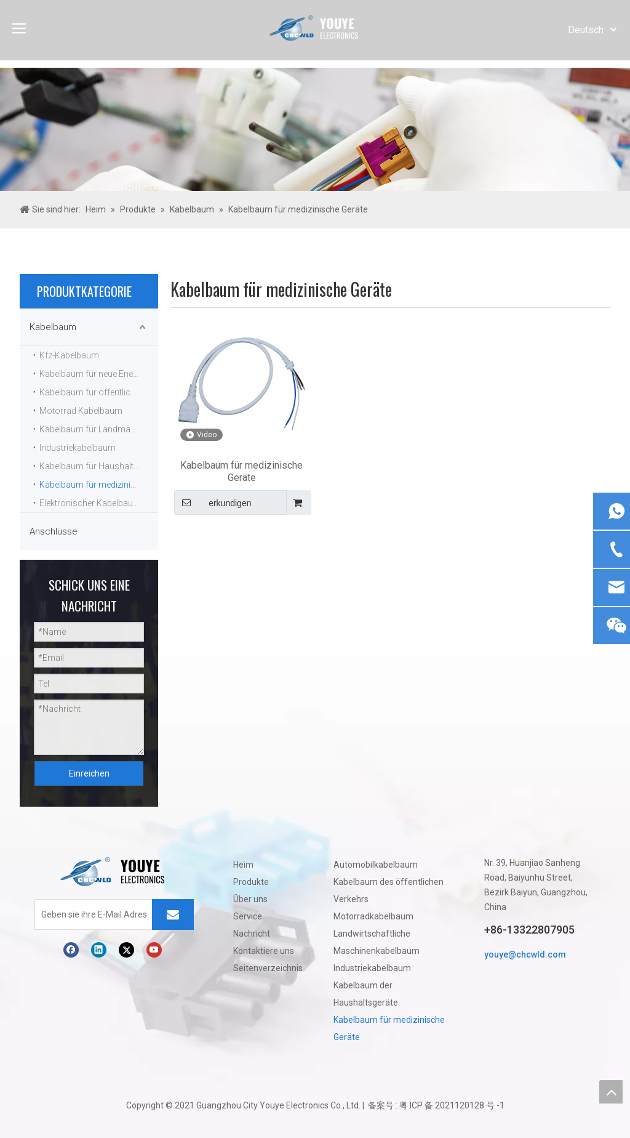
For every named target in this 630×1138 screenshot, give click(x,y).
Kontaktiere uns (263, 951)
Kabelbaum (53, 327)
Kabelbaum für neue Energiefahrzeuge (98, 374)
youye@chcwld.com (525, 954)
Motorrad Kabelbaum (80, 411)
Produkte (251, 882)
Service (247, 916)
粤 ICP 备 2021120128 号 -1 (451, 1105)
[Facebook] (71, 950)
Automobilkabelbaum (375, 865)
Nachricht (251, 933)
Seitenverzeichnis (268, 968)
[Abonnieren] (173, 914)
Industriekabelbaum (77, 448)
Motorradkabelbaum (373, 916)
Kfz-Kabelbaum (69, 355)
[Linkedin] (98, 950)
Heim (243, 865)
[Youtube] (154, 950)
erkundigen (212, 502)
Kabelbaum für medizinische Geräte (98, 485)
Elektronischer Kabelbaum (90, 503)
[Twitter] (126, 950)
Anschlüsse (54, 531)
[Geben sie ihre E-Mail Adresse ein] (90, 914)
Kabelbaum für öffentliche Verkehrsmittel (98, 392)
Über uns (250, 899)
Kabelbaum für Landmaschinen (98, 429)
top (611, 1092)
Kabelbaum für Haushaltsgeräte (98, 466)
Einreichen (89, 773)
